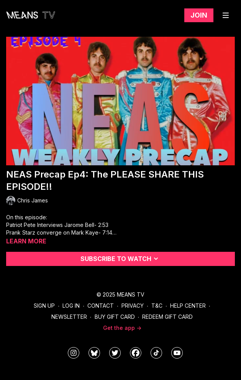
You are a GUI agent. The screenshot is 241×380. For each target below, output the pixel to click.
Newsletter (69, 316)
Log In (71, 305)
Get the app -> (122, 328)
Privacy (132, 305)
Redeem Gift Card (167, 316)
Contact (100, 305)
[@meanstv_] (156, 353)
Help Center (188, 305)
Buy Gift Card (115, 316)
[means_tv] (73, 353)
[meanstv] (135, 353)
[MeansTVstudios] (94, 353)
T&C (156, 305)
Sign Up (44, 305)
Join (198, 15)
